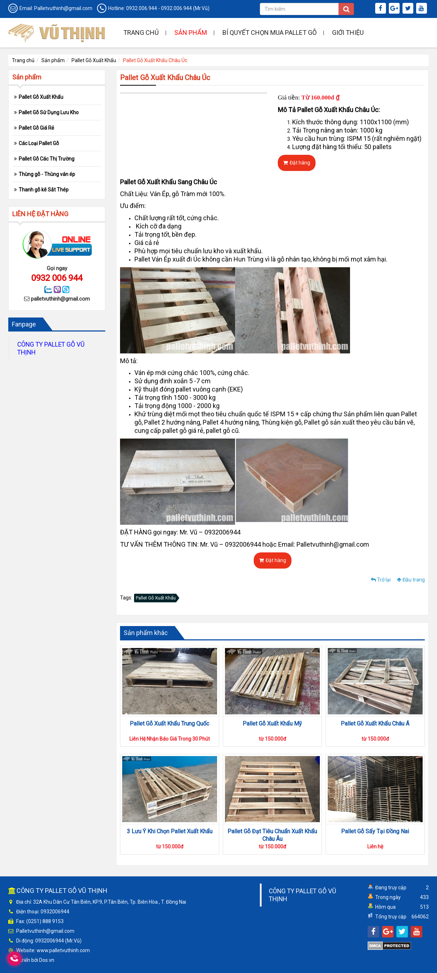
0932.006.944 (141, 8)
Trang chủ (141, 32)
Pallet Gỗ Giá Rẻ (36, 128)
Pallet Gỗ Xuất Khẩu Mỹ (272, 723)
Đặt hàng (296, 163)
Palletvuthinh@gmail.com (63, 8)
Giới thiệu (348, 32)
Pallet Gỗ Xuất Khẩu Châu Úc (155, 60)
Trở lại (381, 580)
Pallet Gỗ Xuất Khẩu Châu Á (375, 723)
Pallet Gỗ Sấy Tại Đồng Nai (375, 831)
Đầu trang (411, 580)
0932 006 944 (56, 278)
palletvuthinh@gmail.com (60, 299)
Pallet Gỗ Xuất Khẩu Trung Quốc (169, 723)
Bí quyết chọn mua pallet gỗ (269, 32)
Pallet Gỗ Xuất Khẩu (94, 60)
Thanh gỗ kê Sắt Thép (44, 190)
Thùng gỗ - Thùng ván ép (47, 174)
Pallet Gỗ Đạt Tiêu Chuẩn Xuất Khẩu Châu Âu (272, 835)
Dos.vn (46, 960)
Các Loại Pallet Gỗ (39, 143)
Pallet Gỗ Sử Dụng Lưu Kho (49, 112)
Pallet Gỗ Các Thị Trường (46, 159)
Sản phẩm (190, 32)
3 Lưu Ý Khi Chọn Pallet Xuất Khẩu (169, 831)
